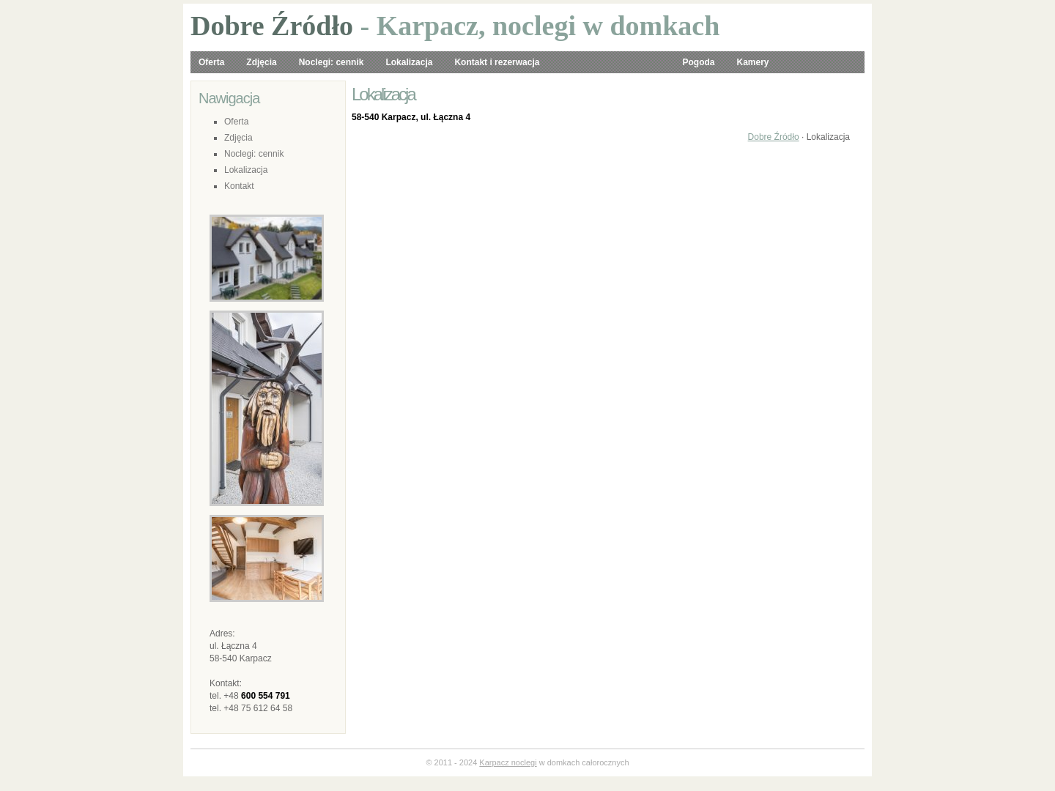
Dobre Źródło (773, 137)
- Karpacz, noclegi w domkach (454, 25)
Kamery (752, 62)
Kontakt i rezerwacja (496, 62)
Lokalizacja (408, 62)
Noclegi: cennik (331, 62)
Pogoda (698, 62)
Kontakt (239, 186)
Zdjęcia (261, 62)
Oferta (211, 62)
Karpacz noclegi (507, 762)
